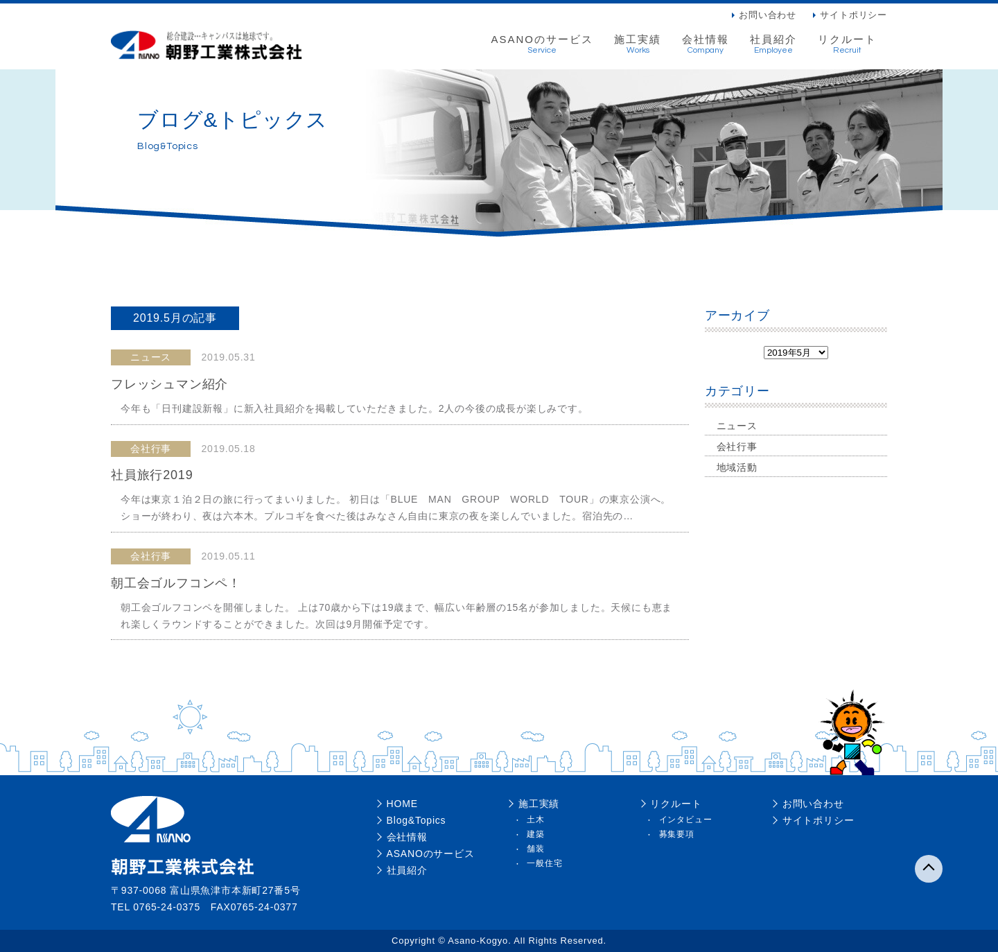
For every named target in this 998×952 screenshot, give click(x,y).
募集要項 (676, 834)
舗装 (536, 849)
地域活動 (737, 467)
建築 (536, 834)
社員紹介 (773, 44)
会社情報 (705, 44)
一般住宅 (544, 863)
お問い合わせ (767, 15)
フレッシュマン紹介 (169, 384)
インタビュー (685, 819)
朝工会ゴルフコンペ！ (176, 583)
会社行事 (737, 446)
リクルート (847, 44)
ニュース (737, 425)
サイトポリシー (853, 15)
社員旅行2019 (152, 475)
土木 (536, 819)
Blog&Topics (416, 820)
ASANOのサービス (542, 44)
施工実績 (637, 44)
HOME (402, 803)
